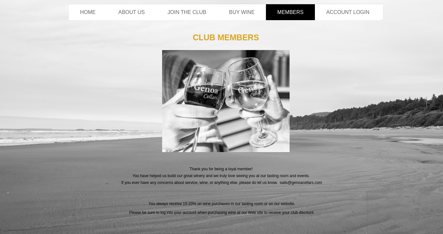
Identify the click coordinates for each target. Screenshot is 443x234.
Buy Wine (242, 12)
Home (88, 12)
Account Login (347, 12)
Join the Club (187, 12)
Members (290, 12)
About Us (131, 12)
